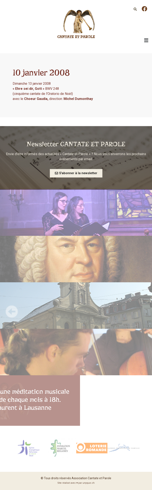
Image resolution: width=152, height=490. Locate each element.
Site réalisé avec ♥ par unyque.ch (76, 483)
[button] (76, 174)
